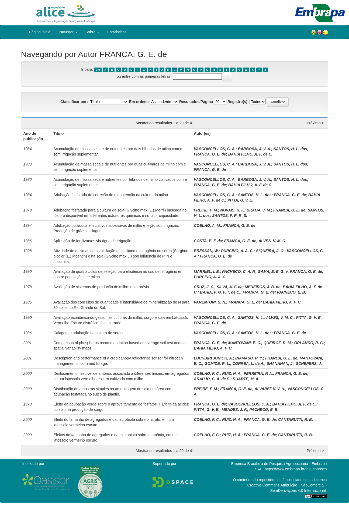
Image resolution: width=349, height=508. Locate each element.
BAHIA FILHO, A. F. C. (282, 302)
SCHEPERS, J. (309, 363)
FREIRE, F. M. (206, 210)
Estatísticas (117, 32)
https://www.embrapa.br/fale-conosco (296, 469)
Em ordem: (139, 102)
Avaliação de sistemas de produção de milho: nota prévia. (101, 287)
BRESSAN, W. (206, 251)
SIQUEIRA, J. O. (270, 251)
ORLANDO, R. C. (309, 343)
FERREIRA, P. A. (258, 373)
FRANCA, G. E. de (210, 154)
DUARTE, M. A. (246, 379)
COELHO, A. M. (207, 225)
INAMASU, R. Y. (249, 358)
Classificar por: (74, 102)
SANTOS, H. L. (251, 317)
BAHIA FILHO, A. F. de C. (250, 154)
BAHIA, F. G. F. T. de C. (220, 292)
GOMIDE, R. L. (217, 363)
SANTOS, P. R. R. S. (229, 215)
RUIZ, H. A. (231, 373)
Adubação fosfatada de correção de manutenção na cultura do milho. (111, 195)
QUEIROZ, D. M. (278, 343)
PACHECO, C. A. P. (238, 271)
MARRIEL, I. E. (207, 271)
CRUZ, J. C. (204, 287)
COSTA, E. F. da (208, 241)
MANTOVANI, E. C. (244, 343)
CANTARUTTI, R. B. (295, 419)
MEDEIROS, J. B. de (262, 287)
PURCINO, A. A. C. (237, 251)
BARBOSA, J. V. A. (254, 149)
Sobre (92, 32)
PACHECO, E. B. (291, 292)
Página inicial (40, 32)
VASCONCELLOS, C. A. (215, 149)
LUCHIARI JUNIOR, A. (213, 358)
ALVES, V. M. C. (272, 241)
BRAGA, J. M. (259, 210)
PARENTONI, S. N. (210, 302)
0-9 (98, 69)
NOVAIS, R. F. (232, 210)
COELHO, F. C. (207, 373)
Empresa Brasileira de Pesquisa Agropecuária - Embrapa (279, 463)
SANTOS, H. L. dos (290, 149)
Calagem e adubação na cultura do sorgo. (88, 333)
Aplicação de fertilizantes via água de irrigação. (92, 241)
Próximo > (315, 123)
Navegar (68, 32)
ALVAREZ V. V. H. (269, 389)
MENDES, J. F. (234, 409)
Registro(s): (238, 102)
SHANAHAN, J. (280, 363)
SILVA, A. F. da (230, 287)
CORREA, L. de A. (248, 363)
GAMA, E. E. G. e (273, 271)
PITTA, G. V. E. (240, 200)
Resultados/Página (196, 102)
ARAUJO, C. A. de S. (212, 379)
